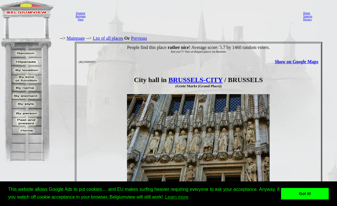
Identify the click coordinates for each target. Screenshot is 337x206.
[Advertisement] (192, 16)
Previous (139, 38)
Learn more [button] (177, 197)
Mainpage (76, 38)
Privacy (307, 19)
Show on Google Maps (296, 61)
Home (306, 13)
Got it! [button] (305, 193)
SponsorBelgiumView (80, 16)
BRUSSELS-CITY (195, 80)
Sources (307, 16)
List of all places (108, 38)
